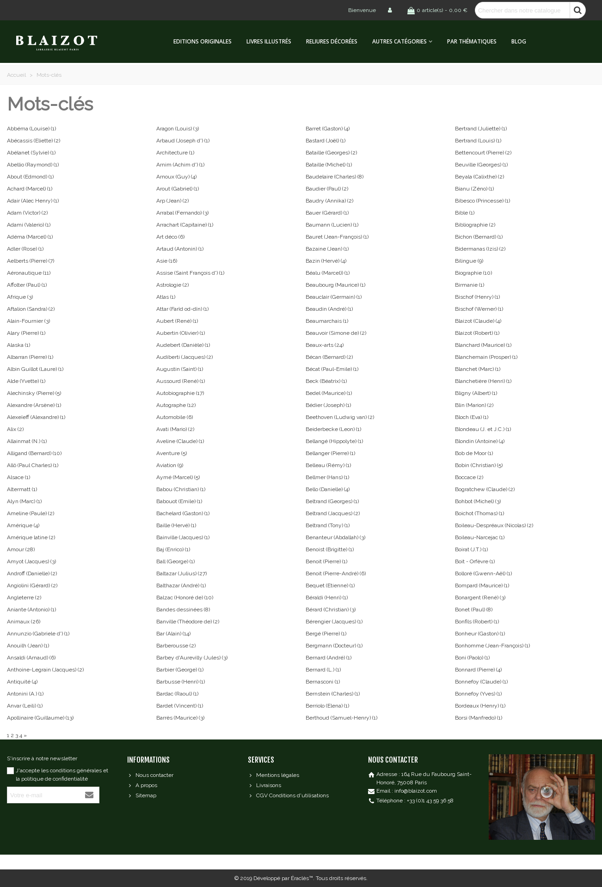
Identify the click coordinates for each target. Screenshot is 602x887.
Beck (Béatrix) (326, 381)
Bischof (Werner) (479, 309)
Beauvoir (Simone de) (336, 333)
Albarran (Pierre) (30, 357)
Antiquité (22, 681)
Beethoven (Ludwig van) (340, 417)
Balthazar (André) (181, 585)
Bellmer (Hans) (327, 477)
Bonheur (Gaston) (480, 633)
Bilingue (469, 261)
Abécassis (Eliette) (33, 140)
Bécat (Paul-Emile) (332, 369)
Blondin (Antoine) (479, 441)
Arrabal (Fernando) (182, 212)
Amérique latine (31, 537)
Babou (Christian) (180, 489)
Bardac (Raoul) (177, 693)
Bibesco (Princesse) (482, 200)
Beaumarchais (327, 321)
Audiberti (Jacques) (184, 357)
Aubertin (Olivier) (180, 333)
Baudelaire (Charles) (334, 176)
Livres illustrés (268, 41)
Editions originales (202, 41)
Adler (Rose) (25, 249)
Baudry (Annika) (329, 200)
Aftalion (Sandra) (31, 309)
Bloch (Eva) (471, 417)
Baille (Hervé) (176, 525)
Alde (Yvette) (26, 381)
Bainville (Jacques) (182, 537)
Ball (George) (175, 561)
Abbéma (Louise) (31, 128)
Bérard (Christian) (331, 609)
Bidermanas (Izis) (480, 249)
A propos (142, 785)
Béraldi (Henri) (327, 597)
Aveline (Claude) (180, 441)
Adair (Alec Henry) (33, 200)
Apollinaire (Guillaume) (40, 718)
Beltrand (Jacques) (333, 513)
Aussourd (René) (180, 381)
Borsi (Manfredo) (478, 718)
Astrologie (172, 285)
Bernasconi (323, 681)
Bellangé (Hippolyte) (334, 441)
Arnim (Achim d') (180, 164)
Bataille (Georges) (331, 152)
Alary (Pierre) (26, 333)
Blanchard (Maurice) (483, 345)
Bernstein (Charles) (333, 693)
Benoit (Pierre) (326, 561)
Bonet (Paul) (473, 609)
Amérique (23, 525)
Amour (21, 549)
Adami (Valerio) (28, 225)
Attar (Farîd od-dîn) (182, 309)
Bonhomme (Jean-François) (492, 645)
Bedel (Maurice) (329, 393)
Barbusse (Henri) (180, 681)
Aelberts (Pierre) (30, 261)
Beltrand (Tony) (328, 525)
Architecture (175, 152)
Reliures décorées (331, 41)
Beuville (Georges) (481, 164)
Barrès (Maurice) (180, 718)
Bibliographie (475, 225)
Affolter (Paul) (27, 285)
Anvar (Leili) (25, 705)
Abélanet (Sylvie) (31, 152)
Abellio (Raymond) (33, 164)
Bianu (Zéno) (474, 188)
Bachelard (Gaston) (182, 513)
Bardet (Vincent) (179, 705)
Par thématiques (472, 41)
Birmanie (469, 285)
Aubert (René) (177, 321)
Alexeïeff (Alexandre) (36, 417)
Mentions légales (273, 775)
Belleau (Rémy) (328, 465)
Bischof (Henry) (477, 297)
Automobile (174, 417)
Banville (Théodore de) (187, 621)
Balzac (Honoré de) (184, 597)
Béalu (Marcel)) (328, 273)
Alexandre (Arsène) (34, 405)
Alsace (18, 477)
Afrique (20, 297)
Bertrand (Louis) (478, 140)
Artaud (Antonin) (179, 249)
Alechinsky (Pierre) (34, 393)
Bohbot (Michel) (478, 501)
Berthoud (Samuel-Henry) (341, 718)
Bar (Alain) (173, 633)
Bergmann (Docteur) (334, 645)
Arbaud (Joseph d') (182, 140)
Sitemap (141, 795)
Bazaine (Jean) (327, 249)
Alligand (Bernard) (34, 453)
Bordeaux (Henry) (480, 705)
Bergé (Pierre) (326, 633)
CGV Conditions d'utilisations (288, 795)
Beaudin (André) (329, 309)
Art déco (170, 237)
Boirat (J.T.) (471, 549)
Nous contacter (150, 775)
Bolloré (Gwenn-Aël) (483, 573)
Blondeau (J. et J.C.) (483, 429)
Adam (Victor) (27, 212)
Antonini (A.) (25, 693)
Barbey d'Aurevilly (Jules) (191, 657)
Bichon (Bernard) (479, 237)
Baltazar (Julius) (181, 573)
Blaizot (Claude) (478, 321)
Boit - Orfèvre (475, 561)
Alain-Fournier (28, 321)
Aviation (169, 465)
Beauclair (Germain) (334, 297)
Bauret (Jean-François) (337, 237)
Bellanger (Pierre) (330, 453)
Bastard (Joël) (325, 140)
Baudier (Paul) (327, 188)
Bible (464, 212)
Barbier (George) (179, 669)
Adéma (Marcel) (30, 237)
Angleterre (24, 597)
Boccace (469, 477)
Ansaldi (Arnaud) (31, 657)
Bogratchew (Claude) (485, 489)
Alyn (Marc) (24, 501)
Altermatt (22, 489)
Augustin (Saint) (179, 369)
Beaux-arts (325, 345)
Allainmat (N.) (27, 441)
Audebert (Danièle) (183, 345)
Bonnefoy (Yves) (478, 693)
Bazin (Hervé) (326, 261)
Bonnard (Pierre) (478, 669)
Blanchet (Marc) (477, 369)
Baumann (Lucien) (332, 225)
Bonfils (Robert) (477, 621)
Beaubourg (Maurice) (335, 285)
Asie (166, 261)
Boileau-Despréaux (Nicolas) (494, 525)
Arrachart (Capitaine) (184, 225)
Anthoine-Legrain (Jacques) (45, 669)
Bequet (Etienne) (330, 585)
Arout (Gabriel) (177, 188)
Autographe (176, 405)
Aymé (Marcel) (178, 477)
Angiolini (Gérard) (32, 585)
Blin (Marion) (474, 405)
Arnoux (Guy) (176, 176)
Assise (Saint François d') (190, 273)
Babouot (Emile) (179, 501)
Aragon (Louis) (177, 128)
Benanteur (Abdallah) (335, 537)
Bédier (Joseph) (328, 405)
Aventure (171, 453)
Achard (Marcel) (29, 188)
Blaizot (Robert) (477, 333)
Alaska (18, 345)
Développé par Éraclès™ (283, 878)
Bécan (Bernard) (329, 357)
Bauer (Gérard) (327, 212)
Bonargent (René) (480, 597)
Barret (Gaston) (328, 128)
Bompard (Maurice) (482, 585)
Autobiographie (180, 393)
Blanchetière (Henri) (483, 381)
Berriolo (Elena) (327, 705)
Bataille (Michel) (329, 164)
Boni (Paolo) (472, 657)
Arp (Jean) (172, 200)
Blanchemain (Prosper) (486, 357)
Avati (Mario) (175, 429)
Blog (518, 41)
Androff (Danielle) (32, 573)
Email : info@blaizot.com (406, 791)
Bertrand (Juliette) (481, 128)
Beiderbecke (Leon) (333, 429)
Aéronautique (28, 273)
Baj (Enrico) (173, 549)
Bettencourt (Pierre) (483, 152)
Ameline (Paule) (30, 513)
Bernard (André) (328, 657)
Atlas (165, 297)
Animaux (23, 621)
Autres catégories (399, 41)
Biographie (473, 273)
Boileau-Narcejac (479, 537)
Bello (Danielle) (328, 489)
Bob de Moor (474, 453)
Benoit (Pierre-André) (336, 573)
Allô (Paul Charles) (32, 465)
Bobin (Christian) (479, 465)
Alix (15, 429)
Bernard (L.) (323, 669)
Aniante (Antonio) (31, 609)
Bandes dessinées (183, 609)
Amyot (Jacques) (31, 561)
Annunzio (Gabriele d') (38, 633)
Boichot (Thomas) (479, 513)
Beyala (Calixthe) (479, 176)
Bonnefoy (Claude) (481, 681)
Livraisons (264, 785)
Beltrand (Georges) (332, 501)
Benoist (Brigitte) (330, 549)
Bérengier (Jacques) (334, 621)
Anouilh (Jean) (28, 645)
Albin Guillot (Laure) (35, 369)
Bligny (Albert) (476, 393)
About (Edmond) (30, 176)
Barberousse (176, 645)
